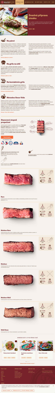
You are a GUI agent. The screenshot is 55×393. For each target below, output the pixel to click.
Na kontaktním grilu (18, 373)
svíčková (43, 104)
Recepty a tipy (47, 2)
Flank (2, 378)
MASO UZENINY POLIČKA (47, 371)
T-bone (49, 66)
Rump (52, 66)
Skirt (2, 377)
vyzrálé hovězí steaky (33, 52)
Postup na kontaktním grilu (7, 91)
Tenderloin (3, 376)
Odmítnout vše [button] (16, 390)
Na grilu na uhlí (17, 372)
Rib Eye (45, 66)
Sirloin (2, 373)
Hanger (2, 380)
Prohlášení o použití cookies (47, 372)
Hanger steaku (34, 68)
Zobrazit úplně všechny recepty (27, 363)
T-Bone (2, 371)
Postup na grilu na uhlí (6, 75)
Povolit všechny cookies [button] (27, 390)
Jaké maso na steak (29, 2)
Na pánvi (16, 371)
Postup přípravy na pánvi (6, 57)
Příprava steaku (19, 2)
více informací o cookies (43, 386)
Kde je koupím (7, 137)
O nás (53, 2)
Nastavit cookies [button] (6, 390)
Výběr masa (30, 371)
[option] (10, 350)
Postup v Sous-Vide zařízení (7, 112)
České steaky (11, 2)
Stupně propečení (18, 376)
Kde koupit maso (38, 2)
